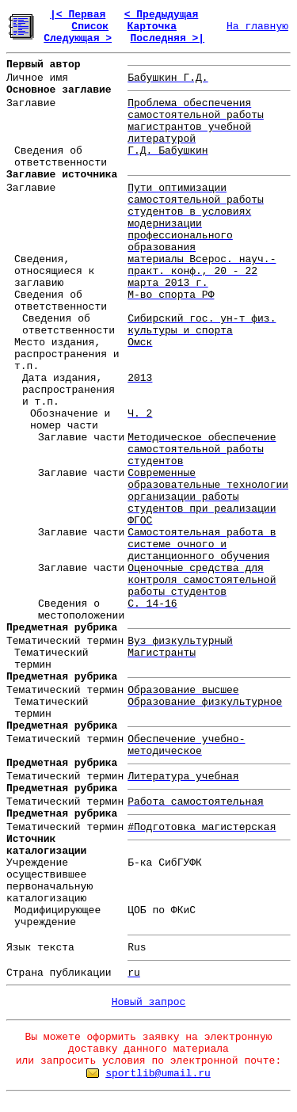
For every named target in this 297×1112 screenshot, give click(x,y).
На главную (257, 26)
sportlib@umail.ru (158, 1074)
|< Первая (77, 15)
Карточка (152, 26)
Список (90, 26)
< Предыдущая (161, 15)
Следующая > (78, 38)
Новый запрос (149, 1002)
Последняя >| (167, 38)
